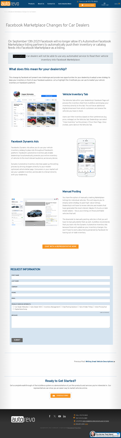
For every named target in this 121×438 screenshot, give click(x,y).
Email (13, 298)
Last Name (15, 281)
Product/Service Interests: (21, 304)
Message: (15, 315)
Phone (14, 293)
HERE (86, 424)
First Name (15, 275)
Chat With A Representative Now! (60, 246)
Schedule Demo (87, 5)
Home (6, 12)
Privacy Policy (78, 428)
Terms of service (70, 428)
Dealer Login (105, 4)
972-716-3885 (83, 418)
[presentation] (26, 333)
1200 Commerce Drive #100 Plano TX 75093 (95, 421)
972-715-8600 (84, 415)
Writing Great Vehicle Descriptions (99, 362)
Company (14, 287)
